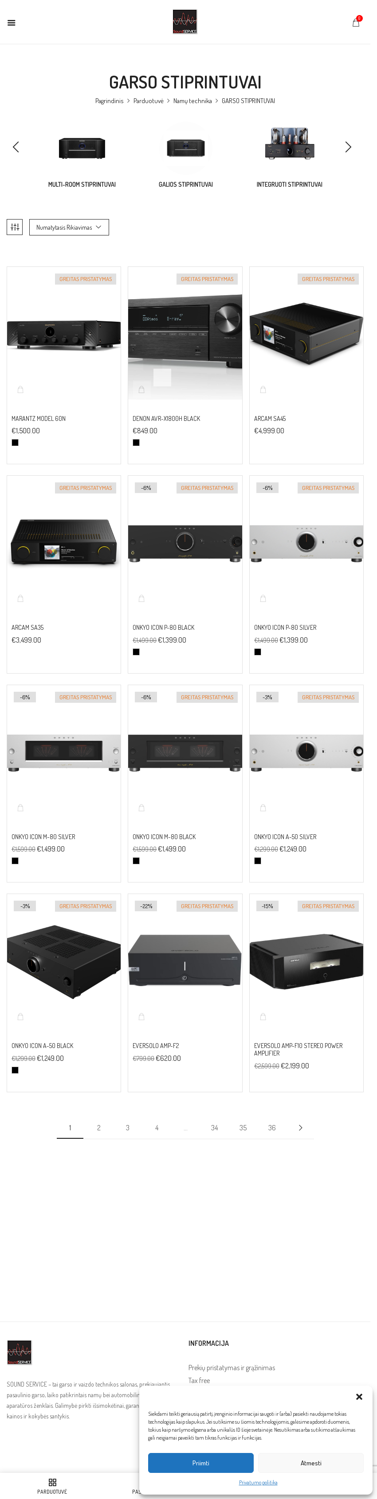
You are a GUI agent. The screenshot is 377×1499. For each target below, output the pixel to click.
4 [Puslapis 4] (156, 1115)
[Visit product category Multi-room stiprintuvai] (82, 148)
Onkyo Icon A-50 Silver (285, 824)
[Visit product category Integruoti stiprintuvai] (289, 148)
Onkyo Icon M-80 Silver (43, 824)
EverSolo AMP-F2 (156, 1034)
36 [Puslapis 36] (272, 1115)
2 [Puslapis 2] (99, 1115)
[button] (359, 1396)
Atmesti (311, 1463)
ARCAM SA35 (28, 615)
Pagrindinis (109, 100)
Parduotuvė (149, 100)
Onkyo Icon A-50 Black (42, 1034)
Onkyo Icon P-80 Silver (285, 615)
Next (300, 1116)
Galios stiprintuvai (186, 184)
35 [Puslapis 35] (243, 1115)
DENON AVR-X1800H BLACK (166, 406)
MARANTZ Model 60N (39, 406)
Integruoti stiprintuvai (289, 184)
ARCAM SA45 (270, 406)
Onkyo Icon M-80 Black (164, 824)
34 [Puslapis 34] (214, 1115)
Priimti (200, 1463)
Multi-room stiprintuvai (82, 184)
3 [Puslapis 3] (128, 1115)
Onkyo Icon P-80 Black (163, 615)
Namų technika (192, 100)
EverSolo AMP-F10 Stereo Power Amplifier (298, 1038)
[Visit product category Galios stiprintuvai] (185, 148)
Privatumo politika (258, 1482)
